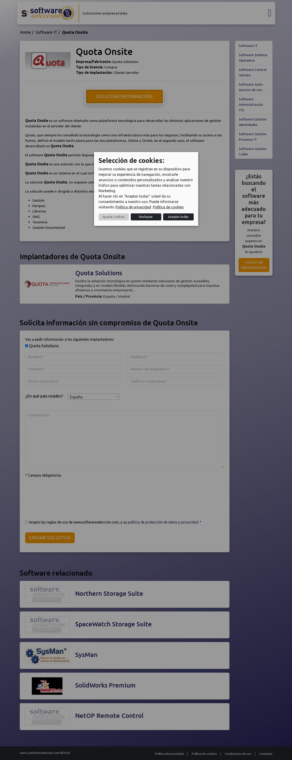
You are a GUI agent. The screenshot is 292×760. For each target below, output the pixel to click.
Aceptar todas (178, 217)
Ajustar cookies (113, 217)
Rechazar (146, 217)
